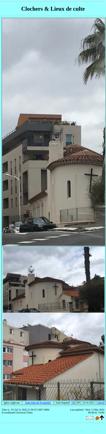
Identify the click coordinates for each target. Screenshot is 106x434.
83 (74, 402)
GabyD (100, 402)
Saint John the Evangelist (38, 402)
